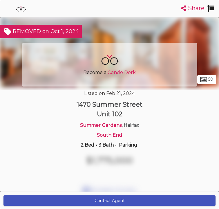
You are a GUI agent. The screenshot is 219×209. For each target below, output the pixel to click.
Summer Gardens (101, 125)
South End (109, 135)
